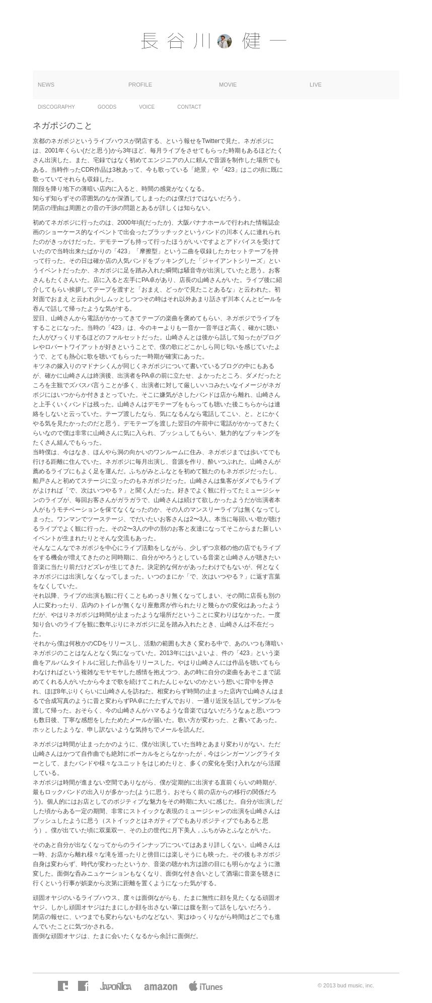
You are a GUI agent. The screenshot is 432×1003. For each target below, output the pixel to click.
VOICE (147, 107)
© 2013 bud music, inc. (346, 985)
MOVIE (228, 85)
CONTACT (189, 107)
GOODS (107, 107)
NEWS (46, 85)
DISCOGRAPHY (56, 107)
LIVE (316, 85)
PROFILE (140, 85)
